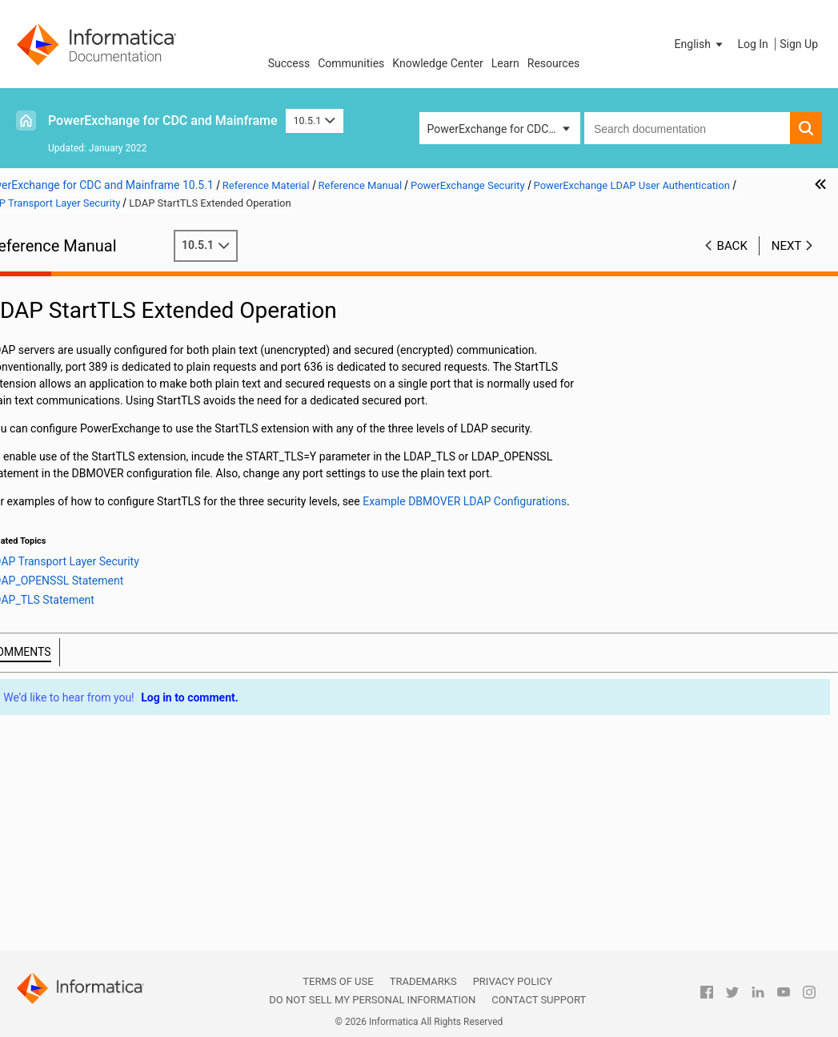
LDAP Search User (112, 571)
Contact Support (538, 1000)
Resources (553, 63)
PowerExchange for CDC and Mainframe (163, 120)
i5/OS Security (86, 454)
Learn (505, 63)
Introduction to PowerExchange (104, 285)
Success (289, 63)
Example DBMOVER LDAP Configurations (123, 690)
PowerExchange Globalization (100, 807)
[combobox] (687, 128)
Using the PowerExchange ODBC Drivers (107, 832)
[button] (700, 44)
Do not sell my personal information (372, 1000)
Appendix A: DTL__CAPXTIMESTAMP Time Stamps (100, 901)
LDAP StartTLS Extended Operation (146, 639)
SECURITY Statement (104, 437)
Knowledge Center (437, 63)
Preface (45, 269)
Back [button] (732, 246)
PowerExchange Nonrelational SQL (112, 790)
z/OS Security (85, 487)
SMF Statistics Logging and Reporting (94, 378)
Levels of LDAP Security (142, 622)
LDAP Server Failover (119, 655)
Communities (351, 63)
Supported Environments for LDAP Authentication (129, 556)
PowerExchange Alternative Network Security (116, 765)
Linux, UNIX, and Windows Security (108, 472)
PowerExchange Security (87, 403)
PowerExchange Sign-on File (121, 723)
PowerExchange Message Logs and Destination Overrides (114, 345)
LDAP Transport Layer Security (113, 606)
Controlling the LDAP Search (137, 588)
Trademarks (423, 981)
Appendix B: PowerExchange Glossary (97, 933)
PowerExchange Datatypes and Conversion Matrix (103, 866)
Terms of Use (338, 981)
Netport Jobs (59, 319)
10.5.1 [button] (314, 121)
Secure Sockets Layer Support (100, 740)
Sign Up (799, 44)
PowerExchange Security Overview (130, 420)
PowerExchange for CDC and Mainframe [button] (503, 129)
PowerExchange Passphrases (124, 504)
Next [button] (787, 246)
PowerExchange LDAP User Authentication (111, 522)
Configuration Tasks (116, 672)
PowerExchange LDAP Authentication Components (138, 538)
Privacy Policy (512, 981)
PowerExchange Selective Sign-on (120, 707)
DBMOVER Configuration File (97, 302)
